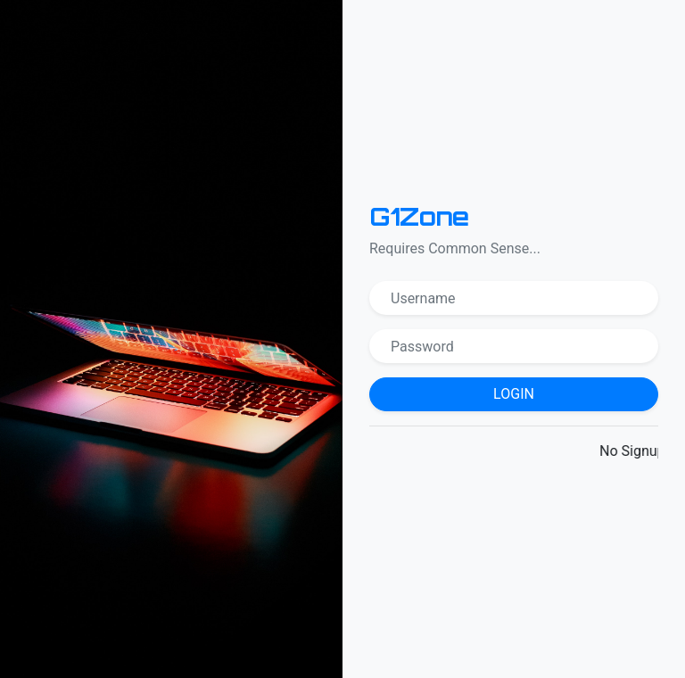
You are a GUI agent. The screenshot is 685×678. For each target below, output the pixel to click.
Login (513, 393)
